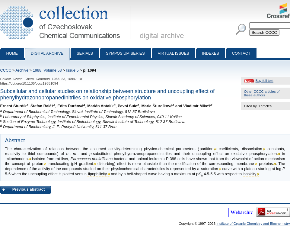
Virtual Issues (173, 53)
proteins (266, 163)
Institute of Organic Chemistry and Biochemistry (253, 223)
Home (12, 53)
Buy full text (265, 80)
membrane (244, 163)
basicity (250, 174)
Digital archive (47, 53)
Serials (85, 53)
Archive (21, 70)
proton (37, 163)
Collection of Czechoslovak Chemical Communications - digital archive (66, 5)
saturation (209, 168)
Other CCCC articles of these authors (262, 93)
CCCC (5, 70)
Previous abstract (28, 189)
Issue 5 (72, 70)
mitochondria (17, 158)
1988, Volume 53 (47, 70)
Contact (241, 53)
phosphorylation (263, 153)
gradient (86, 163)
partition (207, 149)
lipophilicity (97, 174)
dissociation (252, 149)
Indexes (210, 53)
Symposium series (125, 53)
